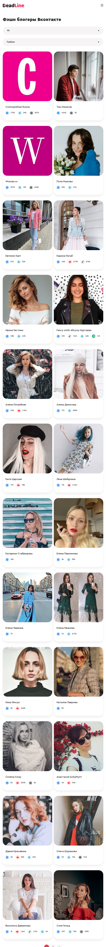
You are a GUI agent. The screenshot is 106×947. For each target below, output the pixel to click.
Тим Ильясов (67, 104)
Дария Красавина (16, 825)
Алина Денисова (69, 395)
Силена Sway (13, 753)
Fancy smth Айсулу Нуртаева (76, 319)
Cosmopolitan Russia (18, 104)
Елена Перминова (69, 538)
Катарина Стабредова (19, 538)
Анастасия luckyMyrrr (72, 753)
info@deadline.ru (31, 942)
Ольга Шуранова (69, 825)
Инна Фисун (13, 682)
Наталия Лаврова (69, 682)
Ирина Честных (14, 319)
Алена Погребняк (16, 395)
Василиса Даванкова (18, 896)
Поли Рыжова (67, 175)
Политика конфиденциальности (80, 942)
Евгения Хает (13, 247)
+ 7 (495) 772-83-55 (52, 942)
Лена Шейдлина (68, 467)
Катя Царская (14, 467)
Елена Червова (14, 610)
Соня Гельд (66, 896)
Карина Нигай (67, 247)
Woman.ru (12, 175)
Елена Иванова (68, 610)
